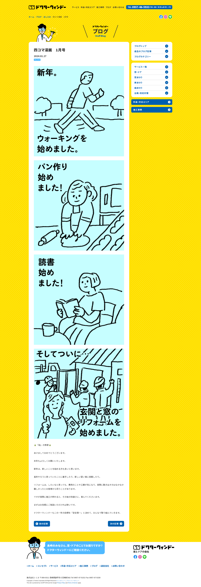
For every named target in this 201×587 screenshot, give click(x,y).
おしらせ (37, 60)
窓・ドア (138, 72)
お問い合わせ (118, 7)
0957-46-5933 (140, 7)
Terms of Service (72, 583)
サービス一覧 (140, 66)
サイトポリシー (60, 580)
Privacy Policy (61, 583)
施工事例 (100, 7)
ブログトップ (140, 45)
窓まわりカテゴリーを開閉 (166, 77)
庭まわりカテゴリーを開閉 (166, 87)
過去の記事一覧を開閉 (166, 51)
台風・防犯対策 (141, 93)
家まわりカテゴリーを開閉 (166, 82)
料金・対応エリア (88, 7)
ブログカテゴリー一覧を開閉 (166, 56)
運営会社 (105, 566)
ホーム (31, 566)
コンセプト (42, 566)
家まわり (138, 82)
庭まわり (138, 87)
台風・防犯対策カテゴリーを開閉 (166, 93)
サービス (75, 7)
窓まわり (138, 77)
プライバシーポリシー (72, 580)
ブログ (108, 7)
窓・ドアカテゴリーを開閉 (166, 72)
